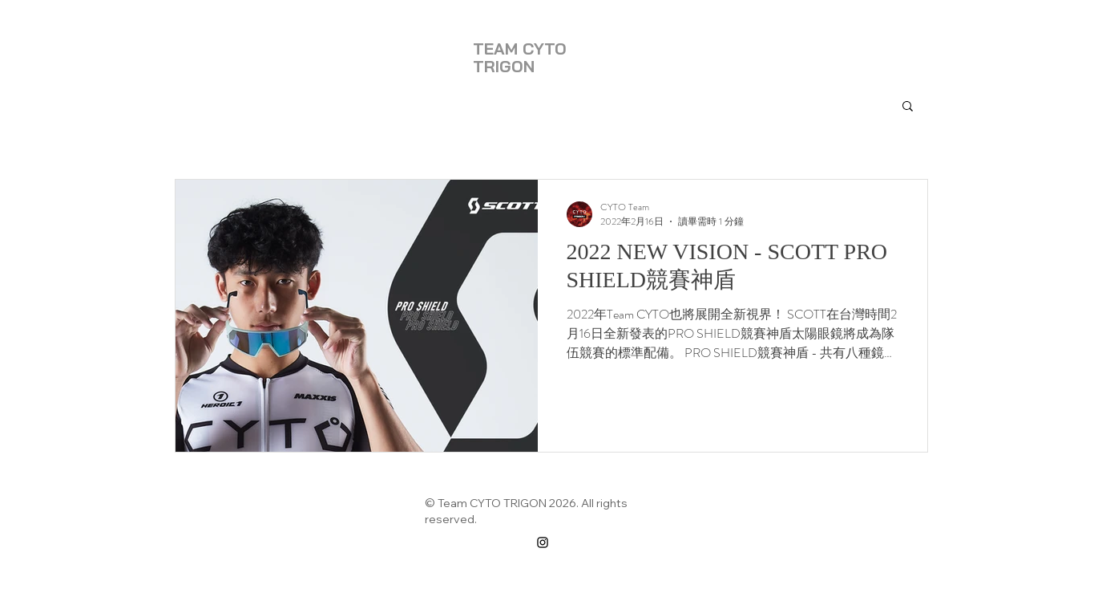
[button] (907, 107)
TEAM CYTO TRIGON (520, 57)
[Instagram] (542, 542)
